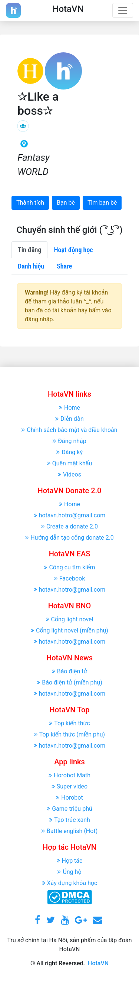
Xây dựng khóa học (69, 883)
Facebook (69, 578)
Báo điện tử (69, 671)
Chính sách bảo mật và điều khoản (69, 429)
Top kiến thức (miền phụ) (69, 734)
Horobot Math (69, 775)
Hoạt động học (73, 250)
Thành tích (30, 202)
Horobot (69, 797)
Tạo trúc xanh (69, 819)
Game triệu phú (69, 808)
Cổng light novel (69, 619)
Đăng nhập (69, 441)
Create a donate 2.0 (69, 526)
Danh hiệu (31, 266)
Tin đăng (29, 250)
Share (64, 266)
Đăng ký (69, 452)
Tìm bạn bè (102, 202)
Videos (69, 474)
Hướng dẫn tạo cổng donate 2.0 (69, 537)
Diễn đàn (69, 418)
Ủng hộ (69, 871)
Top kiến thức (69, 723)
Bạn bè (66, 202)
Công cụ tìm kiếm (69, 567)
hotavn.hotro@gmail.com (70, 515)
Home (69, 407)
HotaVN (98, 963)
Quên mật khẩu (69, 463)
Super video (69, 786)
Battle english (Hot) (69, 831)
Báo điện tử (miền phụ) (69, 682)
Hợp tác (70, 860)
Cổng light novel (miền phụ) (69, 630)
